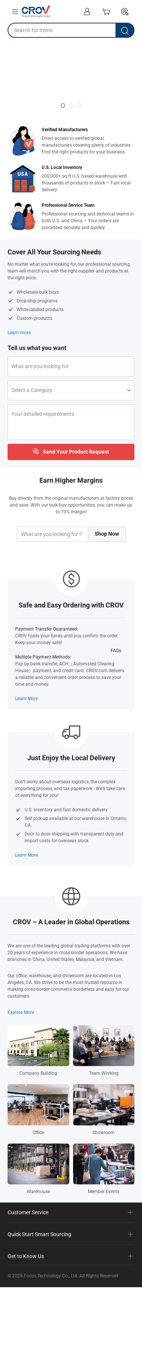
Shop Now (107, 541)
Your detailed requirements (42, 418)
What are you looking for (40, 366)
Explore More (21, 1020)
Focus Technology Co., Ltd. (51, 1283)
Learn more (19, 332)
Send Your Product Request (71, 457)
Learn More (26, 706)
